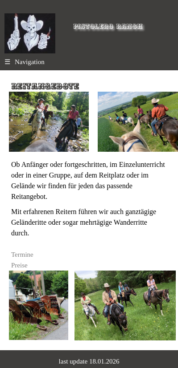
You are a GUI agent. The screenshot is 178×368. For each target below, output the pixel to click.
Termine (22, 254)
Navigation (24, 61)
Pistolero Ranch (108, 26)
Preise (19, 265)
